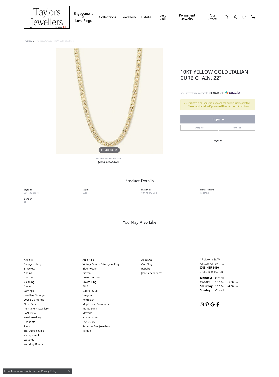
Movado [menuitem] (87, 313)
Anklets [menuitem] (28, 259)
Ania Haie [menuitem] (88, 259)
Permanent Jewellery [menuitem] (36, 308)
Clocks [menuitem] (27, 286)
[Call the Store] (209, 267)
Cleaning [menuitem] (29, 282)
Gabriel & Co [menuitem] (90, 290)
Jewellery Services (151, 273)
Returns (237, 127)
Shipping (199, 127)
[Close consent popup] (69, 371)
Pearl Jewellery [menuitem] (32, 317)
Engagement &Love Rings (83, 17)
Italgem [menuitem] (87, 295)
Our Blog (146, 264)
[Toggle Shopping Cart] (253, 17)
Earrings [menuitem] (29, 290)
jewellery (28, 41)
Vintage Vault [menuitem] (32, 335)
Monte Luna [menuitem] (90, 308)
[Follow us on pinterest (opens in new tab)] (207, 304)
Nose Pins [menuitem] (30, 304)
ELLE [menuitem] (85, 286)
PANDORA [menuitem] (30, 313)
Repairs (145, 268)
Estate (146, 17)
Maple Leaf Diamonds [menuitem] (96, 304)
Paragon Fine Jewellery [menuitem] (96, 326)
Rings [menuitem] (27, 326)
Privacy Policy (122, 358)
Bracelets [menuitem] (29, 268)
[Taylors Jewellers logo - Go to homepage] (47, 17)
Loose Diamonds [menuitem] (34, 299)
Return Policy (104, 358)
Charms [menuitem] (28, 277)
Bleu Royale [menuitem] (89, 268)
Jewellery (129, 17)
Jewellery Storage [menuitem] (34, 295)
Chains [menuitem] (28, 273)
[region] (109, 101)
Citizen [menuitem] (87, 273)
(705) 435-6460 (108, 162)
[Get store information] (211, 271)
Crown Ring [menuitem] (89, 282)
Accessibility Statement (169, 358)
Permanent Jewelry (187, 17)
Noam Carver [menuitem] (90, 317)
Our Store (212, 17)
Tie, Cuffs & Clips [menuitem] (34, 330)
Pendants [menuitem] (29, 322)
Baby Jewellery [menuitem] (32, 264)
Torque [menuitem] (87, 330)
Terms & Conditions (143, 358)
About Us (146, 259)
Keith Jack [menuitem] (88, 299)
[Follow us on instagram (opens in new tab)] (202, 304)
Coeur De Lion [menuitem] (91, 277)
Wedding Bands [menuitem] (33, 344)
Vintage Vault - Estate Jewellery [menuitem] (101, 264)
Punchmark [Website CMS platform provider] (146, 370)
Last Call (162, 17)
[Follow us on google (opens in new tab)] (212, 304)
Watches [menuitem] (29, 339)
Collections (107, 17)
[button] (226, 17)
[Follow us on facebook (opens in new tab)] (217, 304)
